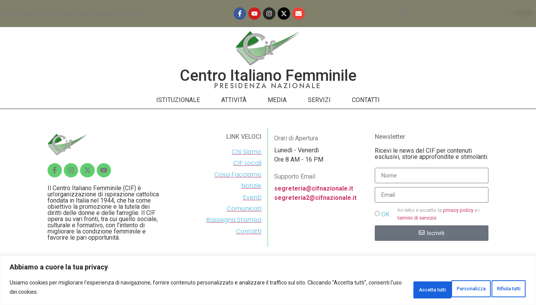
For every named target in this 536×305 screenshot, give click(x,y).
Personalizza (391, 289)
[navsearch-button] (404, 13)
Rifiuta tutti (447, 289)
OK (385, 214)
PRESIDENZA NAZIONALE (268, 86)
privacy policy (458, 210)
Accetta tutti (500, 289)
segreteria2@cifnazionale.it (315, 197)
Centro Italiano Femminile (268, 75)
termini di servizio (417, 218)
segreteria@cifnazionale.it (313, 188)
